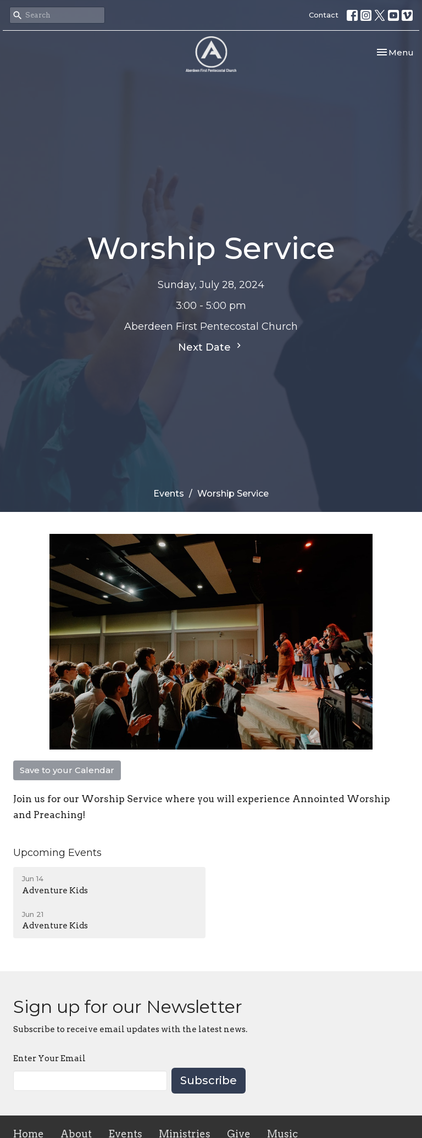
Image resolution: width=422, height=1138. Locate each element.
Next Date (211, 346)
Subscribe (208, 1080)
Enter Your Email (49, 1058)
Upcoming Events (57, 853)
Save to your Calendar (67, 770)
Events (168, 493)
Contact (323, 14)
